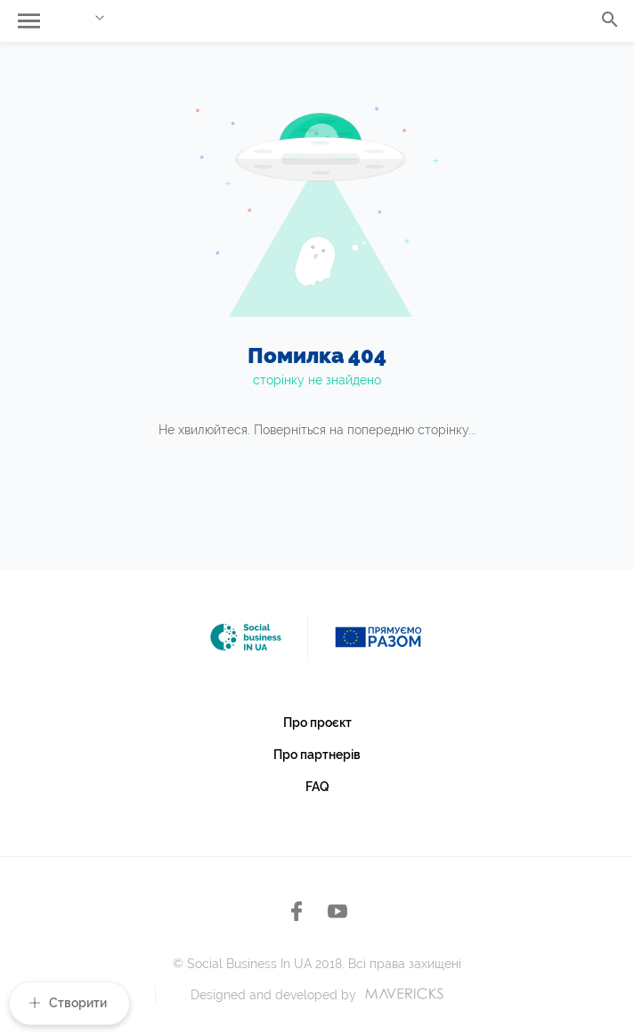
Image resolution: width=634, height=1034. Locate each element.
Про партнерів (317, 754)
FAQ (317, 787)
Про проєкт (317, 722)
